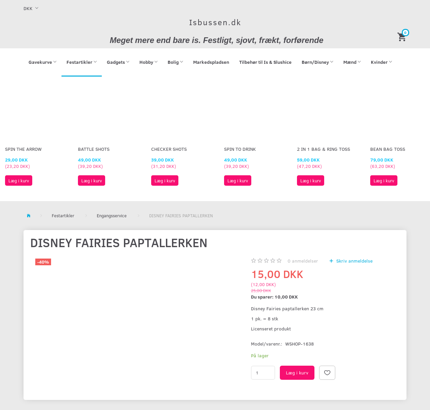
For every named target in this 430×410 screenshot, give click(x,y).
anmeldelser (303, 261)
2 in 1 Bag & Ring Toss (323, 149)
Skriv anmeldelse (354, 261)
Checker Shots (169, 149)
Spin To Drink (240, 149)
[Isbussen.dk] (215, 22)
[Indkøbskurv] (403, 36)
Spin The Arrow (23, 149)
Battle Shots (94, 149)
